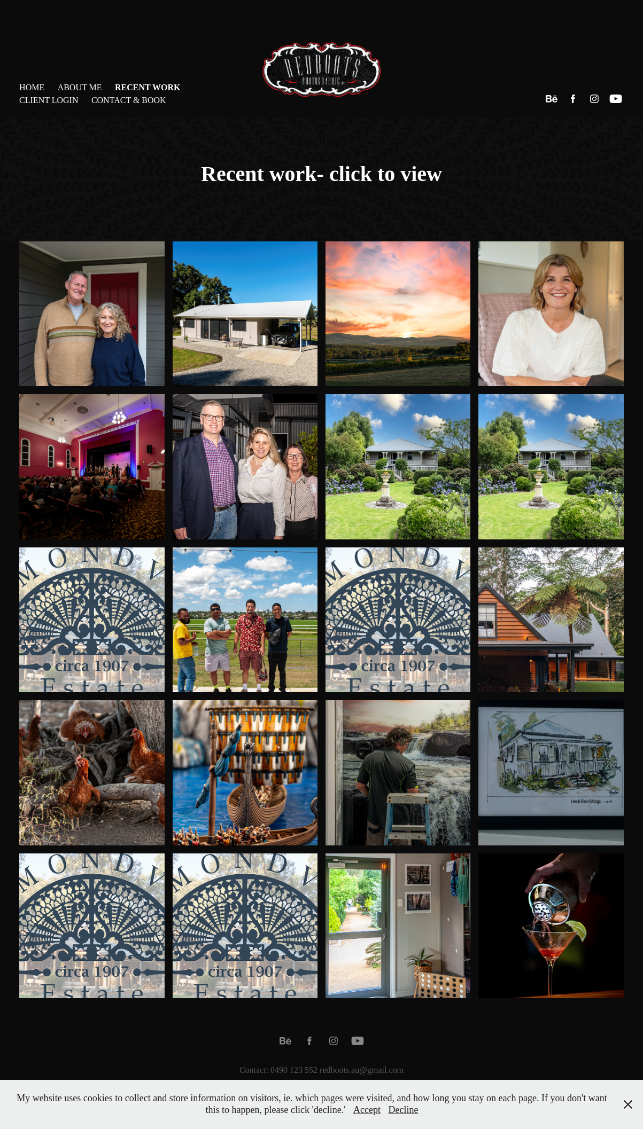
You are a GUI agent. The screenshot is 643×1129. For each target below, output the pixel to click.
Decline (403, 1109)
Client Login (48, 100)
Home (31, 87)
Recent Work (148, 87)
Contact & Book (128, 100)
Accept (367, 1109)
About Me (80, 87)
